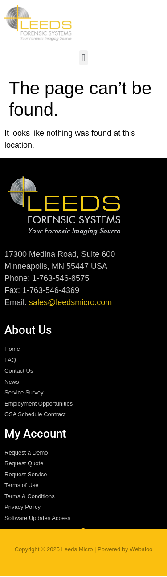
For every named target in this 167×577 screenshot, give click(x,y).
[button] (83, 57)
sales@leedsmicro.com (70, 302)
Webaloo (141, 549)
